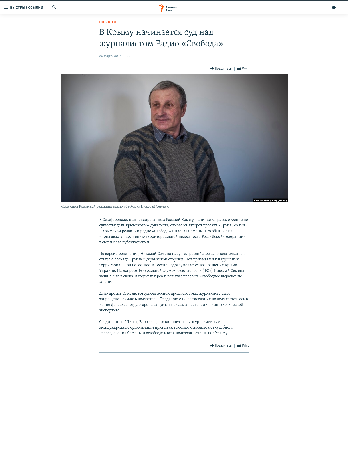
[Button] (221, 69)
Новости (107, 22)
